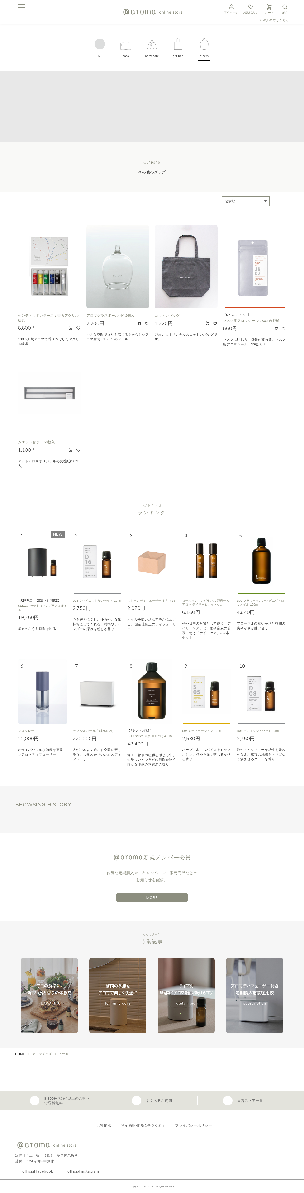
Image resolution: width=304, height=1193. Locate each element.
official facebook (37, 1171)
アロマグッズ (42, 1053)
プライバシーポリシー (193, 1125)
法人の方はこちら (276, 20)
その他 (63, 1053)
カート (269, 8)
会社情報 (104, 1125)
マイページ (231, 8)
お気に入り (250, 8)
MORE (152, 897)
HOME (20, 1053)
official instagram (83, 1171)
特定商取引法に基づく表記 (143, 1125)
